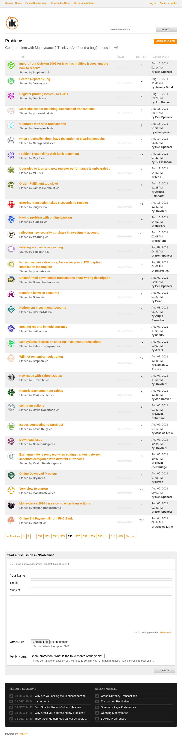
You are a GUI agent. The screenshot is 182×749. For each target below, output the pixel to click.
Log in (152, 3)
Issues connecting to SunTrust (41, 424)
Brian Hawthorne (44, 282)
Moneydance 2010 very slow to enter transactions (54, 503)
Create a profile (168, 3)
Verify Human (19, 656)
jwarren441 (40, 312)
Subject (15, 590)
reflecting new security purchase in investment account (59, 232)
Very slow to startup (33, 488)
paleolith (38, 251)
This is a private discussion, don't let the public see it (39, 564)
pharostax (39, 271)
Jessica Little (164, 433)
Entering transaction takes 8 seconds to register (53, 202)
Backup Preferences (113, 718)
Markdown (165, 632)
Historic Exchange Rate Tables (41, 390)
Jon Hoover (163, 102)
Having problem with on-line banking (45, 217)
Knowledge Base (60, 3)
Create (164, 670)
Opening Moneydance (114, 712)
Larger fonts (42, 701)
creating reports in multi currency (43, 326)
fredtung (38, 237)
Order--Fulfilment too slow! (38, 183)
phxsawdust (41, 113)
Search (166, 29)
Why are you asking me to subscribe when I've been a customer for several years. (61, 695)
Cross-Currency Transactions (119, 695)
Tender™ (23, 733)
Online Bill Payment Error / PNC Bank (46, 518)
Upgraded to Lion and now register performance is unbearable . (64, 168)
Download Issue (30, 439)
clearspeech (41, 128)
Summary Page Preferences (118, 707)
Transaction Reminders (115, 701)
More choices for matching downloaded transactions (57, 109)
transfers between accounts (39, 293)
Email (14, 583)
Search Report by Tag (34, 79)
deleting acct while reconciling (41, 247)
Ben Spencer (163, 71)
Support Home (13, 3)
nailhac (37, 331)
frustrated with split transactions (42, 124)
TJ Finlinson (163, 162)
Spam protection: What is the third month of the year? (67, 656)
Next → (130, 536)
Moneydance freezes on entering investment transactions (60, 341)
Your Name (17, 575)
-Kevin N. (161, 211)
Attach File (17, 642)
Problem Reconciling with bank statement (49, 153)
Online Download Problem (38, 473)
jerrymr (37, 207)
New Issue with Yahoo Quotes (40, 375)
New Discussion (165, 41)
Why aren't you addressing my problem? (60, 712)
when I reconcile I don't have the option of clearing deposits (62, 138)
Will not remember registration (41, 356)
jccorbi (37, 522)
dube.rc (38, 221)
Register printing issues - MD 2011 (43, 94)
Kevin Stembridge (45, 463)
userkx (159, 335)
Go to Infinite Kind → (85, 3)
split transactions (31, 405)
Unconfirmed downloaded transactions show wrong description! (65, 278)
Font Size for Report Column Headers (58, 707)
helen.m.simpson (44, 346)
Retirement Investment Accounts (42, 307)
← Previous (13, 536)
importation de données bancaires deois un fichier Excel (61, 718)
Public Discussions (36, 3)
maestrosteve (42, 493)
